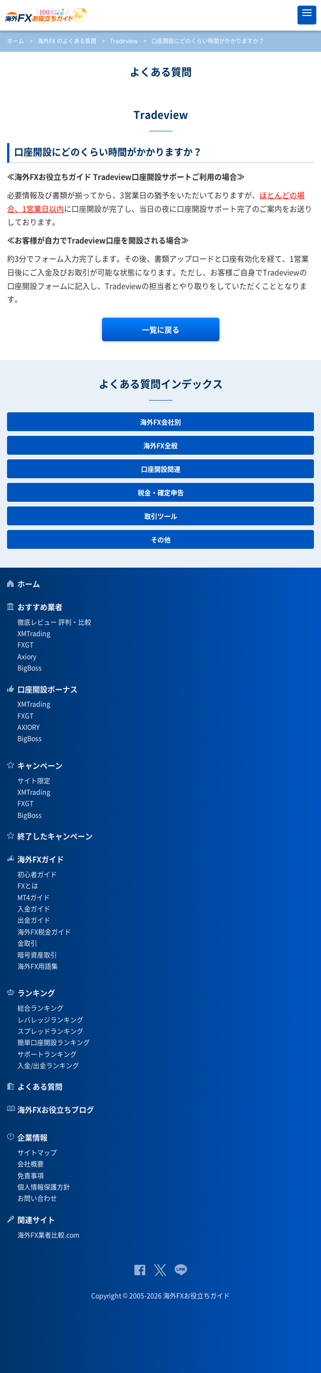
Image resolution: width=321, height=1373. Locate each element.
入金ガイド (33, 908)
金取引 (27, 942)
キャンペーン (40, 765)
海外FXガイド (40, 859)
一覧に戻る (161, 329)
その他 (161, 539)
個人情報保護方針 (43, 1186)
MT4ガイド (33, 897)
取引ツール (160, 516)
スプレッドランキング (50, 1031)
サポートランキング (47, 1054)
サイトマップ (37, 1152)
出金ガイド (33, 919)
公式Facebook (139, 1270)
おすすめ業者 (40, 606)
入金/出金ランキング (48, 1065)
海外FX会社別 (160, 421)
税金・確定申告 (161, 492)
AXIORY (28, 726)
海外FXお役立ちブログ (55, 1109)
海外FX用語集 (37, 966)
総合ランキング (40, 1007)
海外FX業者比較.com (48, 1234)
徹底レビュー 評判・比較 (54, 621)
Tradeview (124, 41)
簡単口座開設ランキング (53, 1042)
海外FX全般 (160, 445)
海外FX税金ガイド (44, 931)
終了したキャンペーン (55, 836)
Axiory (26, 656)
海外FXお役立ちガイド (160, 15)
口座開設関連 (160, 469)
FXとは (27, 885)
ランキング (36, 992)
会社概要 (30, 1163)
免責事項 (30, 1175)
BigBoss (29, 667)
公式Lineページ (180, 1270)
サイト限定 (33, 780)
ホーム (15, 41)
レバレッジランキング (50, 1019)
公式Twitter (159, 1270)
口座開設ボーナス (47, 689)
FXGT (25, 644)
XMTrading (33, 633)
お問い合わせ (37, 1198)
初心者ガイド (37, 874)
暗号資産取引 (37, 954)
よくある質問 (40, 1086)
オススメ (285, 15)
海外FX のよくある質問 (67, 41)
